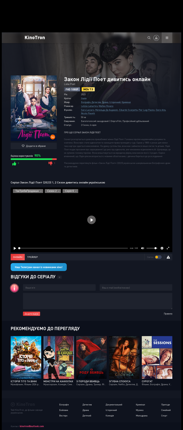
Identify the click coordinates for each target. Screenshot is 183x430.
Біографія (86, 102)
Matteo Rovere (106, 106)
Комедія (110, 415)
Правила (168, 313)
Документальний (114, 404)
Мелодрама (141, 415)
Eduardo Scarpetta (128, 109)
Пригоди (165, 404)
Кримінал (126, 102)
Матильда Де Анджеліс (106, 109)
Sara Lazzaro (87, 109)
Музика (139, 410)
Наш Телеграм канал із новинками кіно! (39, 267)
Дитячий (86, 415)
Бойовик (63, 410)
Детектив (96, 102)
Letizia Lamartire (89, 106)
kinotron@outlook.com (32, 426)
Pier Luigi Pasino (147, 109)
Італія (83, 98)
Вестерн (63, 415)
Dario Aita (161, 109)
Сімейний (166, 410)
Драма (105, 102)
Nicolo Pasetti (88, 113)
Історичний (115, 102)
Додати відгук (31, 313)
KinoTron (35, 37)
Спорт (164, 415)
